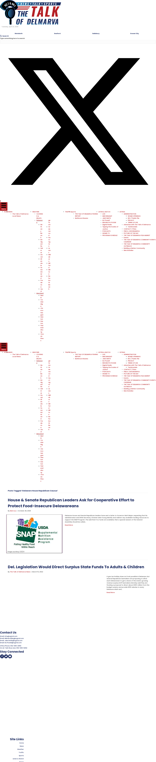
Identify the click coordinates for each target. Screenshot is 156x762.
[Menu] (3, 206)
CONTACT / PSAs (130, 229)
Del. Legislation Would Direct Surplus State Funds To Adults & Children (77, 566)
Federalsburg (42, 328)
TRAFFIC (68, 212)
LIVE (103, 214)
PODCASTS (106, 231)
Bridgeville (42, 243)
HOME (6, 212)
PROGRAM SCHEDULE (109, 235)
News (22, 745)
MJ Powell (105, 220)
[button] (78, 199)
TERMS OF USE (132, 222)
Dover (42, 256)
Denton (42, 318)
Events (126, 237)
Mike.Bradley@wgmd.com (14, 637)
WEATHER (35, 212)
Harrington (49, 241)
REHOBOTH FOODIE (109, 222)
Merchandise (128, 250)
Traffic (21, 751)
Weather (20, 748)
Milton (49, 271)
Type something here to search (12, 38)
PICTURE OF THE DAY (131, 233)
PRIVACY (131, 220)
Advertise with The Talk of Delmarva (137, 225)
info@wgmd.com (11, 635)
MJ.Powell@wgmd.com (13, 642)
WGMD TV (105, 233)
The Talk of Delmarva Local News (20, 215)
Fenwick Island (42, 272)
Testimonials (132, 227)
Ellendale (42, 262)
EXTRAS (122, 212)
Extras (21, 761)
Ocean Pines (42, 337)
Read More (69, 524)
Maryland (39, 293)
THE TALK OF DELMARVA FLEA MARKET (137, 235)
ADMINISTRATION (130, 214)
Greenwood (49, 231)
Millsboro (49, 258)
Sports (73, 212)
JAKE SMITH (106, 218)
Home (21, 742)
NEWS (10, 212)
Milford (49, 265)
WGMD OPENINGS (134, 216)
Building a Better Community (134, 248)
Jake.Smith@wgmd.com (14, 639)
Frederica (42, 283)
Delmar (42, 250)
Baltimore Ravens (81, 218)
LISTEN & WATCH (104, 212)
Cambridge (42, 302)
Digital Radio (107, 225)
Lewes (49, 250)
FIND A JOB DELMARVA (131, 231)
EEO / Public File (133, 218)
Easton (42, 322)
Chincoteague (42, 311)
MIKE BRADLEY (107, 216)
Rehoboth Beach (49, 282)
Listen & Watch (18, 758)
